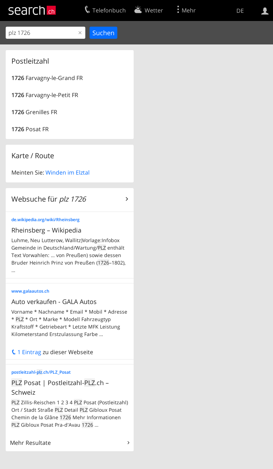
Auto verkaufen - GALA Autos (54, 301)
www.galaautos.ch (30, 291)
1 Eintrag (26, 352)
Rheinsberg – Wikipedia (46, 230)
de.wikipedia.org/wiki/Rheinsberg (45, 220)
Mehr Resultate (30, 443)
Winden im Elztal (68, 172)
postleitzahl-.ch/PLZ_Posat (41, 372)
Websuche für (48, 199)
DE (240, 11)
